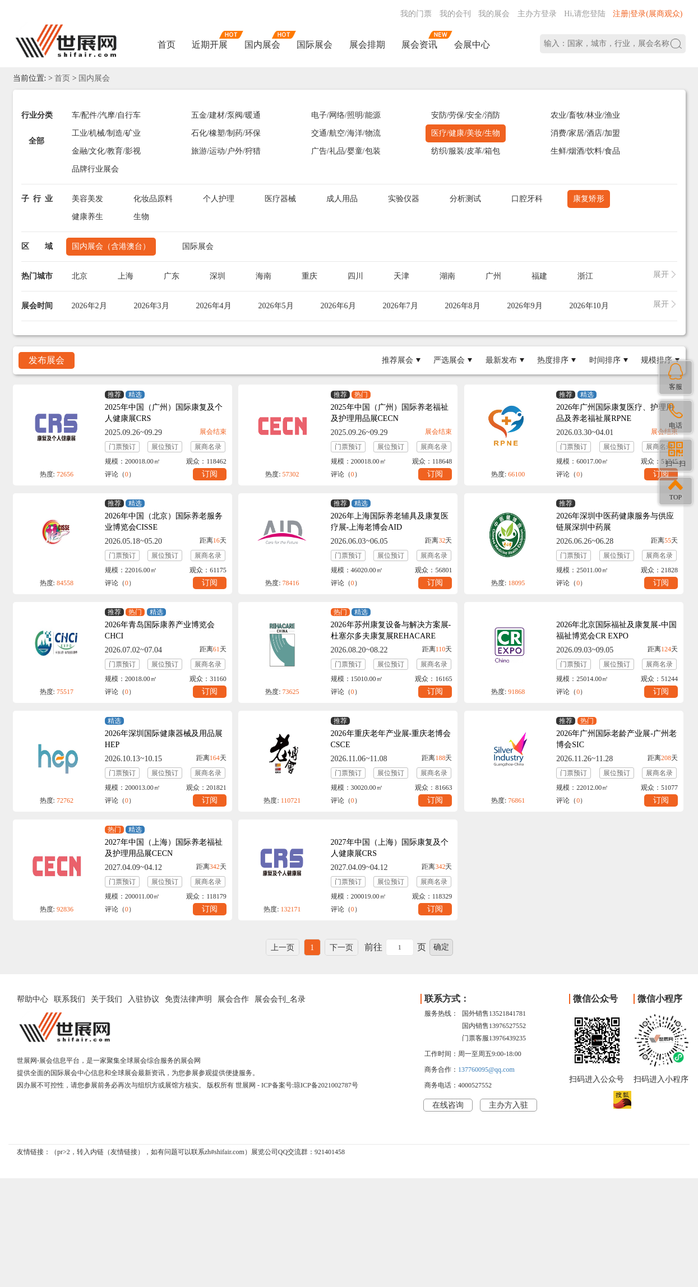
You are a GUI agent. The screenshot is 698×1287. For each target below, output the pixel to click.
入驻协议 (143, 999)
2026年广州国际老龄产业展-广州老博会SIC (616, 739)
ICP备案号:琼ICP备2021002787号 (309, 1085)
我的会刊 (455, 14)
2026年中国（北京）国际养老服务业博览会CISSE (164, 521)
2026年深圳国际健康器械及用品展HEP (164, 739)
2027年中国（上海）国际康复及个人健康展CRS (390, 848)
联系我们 (69, 999)
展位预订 (164, 447)
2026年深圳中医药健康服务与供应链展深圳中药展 (615, 521)
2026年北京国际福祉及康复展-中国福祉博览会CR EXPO (616, 630)
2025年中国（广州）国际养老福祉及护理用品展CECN (390, 413)
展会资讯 (419, 44)
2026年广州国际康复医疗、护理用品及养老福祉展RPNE (615, 413)
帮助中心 (32, 999)
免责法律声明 (188, 999)
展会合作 (233, 999)
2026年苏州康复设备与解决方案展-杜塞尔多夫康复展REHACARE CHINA (391, 636)
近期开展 (210, 44)
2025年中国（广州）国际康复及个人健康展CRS (164, 413)
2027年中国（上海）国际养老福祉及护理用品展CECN (164, 848)
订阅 (210, 474)
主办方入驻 (508, 1105)
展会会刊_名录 (280, 999)
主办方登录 (537, 14)
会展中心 (472, 44)
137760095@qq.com (486, 1069)
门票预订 (122, 447)
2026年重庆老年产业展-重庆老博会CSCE (391, 739)
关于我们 (106, 999)
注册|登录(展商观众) (647, 14)
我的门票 (416, 14)
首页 (166, 44)
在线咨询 (448, 1105)
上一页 (282, 947)
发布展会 (46, 360)
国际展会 (314, 44)
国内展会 (262, 44)
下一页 (341, 947)
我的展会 (494, 14)
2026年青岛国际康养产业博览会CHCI (160, 630)
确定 (441, 947)
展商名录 (208, 447)
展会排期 (367, 44)
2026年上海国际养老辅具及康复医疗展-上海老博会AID (390, 521)
